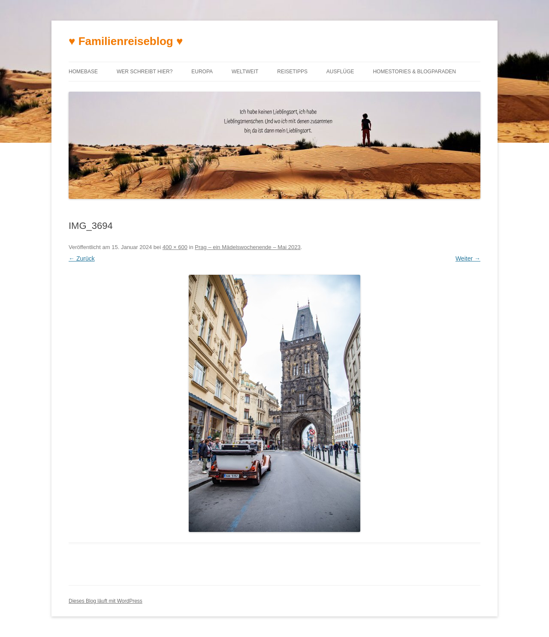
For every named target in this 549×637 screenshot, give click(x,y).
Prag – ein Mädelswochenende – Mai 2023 (247, 247)
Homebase (83, 72)
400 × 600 (175, 247)
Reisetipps (292, 72)
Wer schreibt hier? (144, 72)
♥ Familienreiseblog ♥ (126, 41)
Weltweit (245, 72)
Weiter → (467, 258)
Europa (202, 72)
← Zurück (82, 258)
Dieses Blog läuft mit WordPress (105, 601)
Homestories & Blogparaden (414, 72)
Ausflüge (340, 72)
